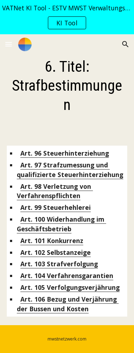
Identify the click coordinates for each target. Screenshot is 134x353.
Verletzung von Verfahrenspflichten (55, 191)
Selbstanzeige (55, 252)
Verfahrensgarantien (66, 275)
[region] (67, 17)
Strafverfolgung (59, 263)
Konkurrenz (51, 240)
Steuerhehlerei (55, 207)
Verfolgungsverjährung (70, 287)
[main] (67, 85)
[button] (8, 44)
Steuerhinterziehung (64, 153)
